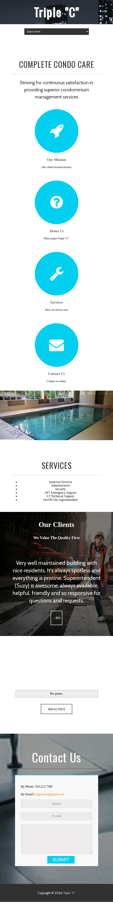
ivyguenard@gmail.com (49, 794)
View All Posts (56, 709)
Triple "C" (56, 12)
